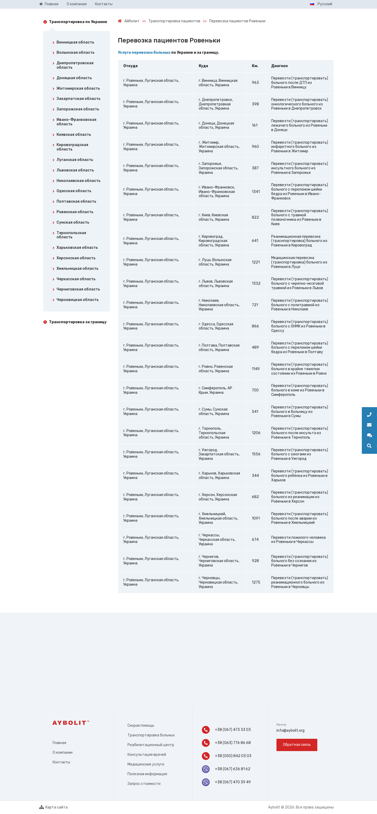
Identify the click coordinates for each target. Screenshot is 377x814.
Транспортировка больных (151, 735)
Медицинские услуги (145, 764)
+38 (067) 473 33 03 (226, 730)
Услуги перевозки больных (144, 52)
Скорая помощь (140, 725)
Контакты (61, 762)
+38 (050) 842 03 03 (227, 756)
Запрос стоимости (143, 783)
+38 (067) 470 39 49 (226, 782)
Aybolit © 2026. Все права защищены (301, 807)
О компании (63, 752)
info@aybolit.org (290, 730)
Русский (321, 4)
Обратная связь (297, 744)
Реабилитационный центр (150, 745)
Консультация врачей (146, 754)
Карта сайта (53, 807)
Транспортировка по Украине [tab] (78, 22)
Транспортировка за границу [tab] (78, 322)
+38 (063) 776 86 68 (226, 743)
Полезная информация (147, 774)
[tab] (76, 43)
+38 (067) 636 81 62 (226, 769)
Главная (59, 743)
